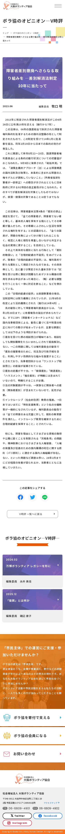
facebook (50, 816)
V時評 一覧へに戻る (30, 514)
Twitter (19, 816)
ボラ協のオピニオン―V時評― (27, 33)
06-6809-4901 (19, 808)
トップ (6, 33)
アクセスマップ (51, 802)
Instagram (19, 823)
